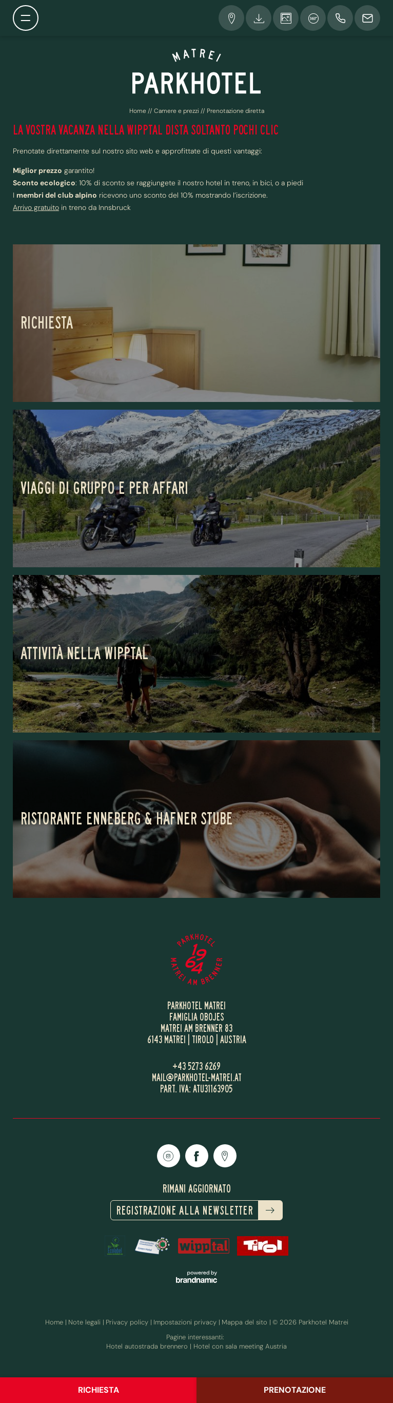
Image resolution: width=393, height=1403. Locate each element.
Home (138, 111)
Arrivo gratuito (36, 207)
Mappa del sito (245, 1322)
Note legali (85, 1322)
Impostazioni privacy (186, 1322)
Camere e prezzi (177, 111)
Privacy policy (128, 1322)
